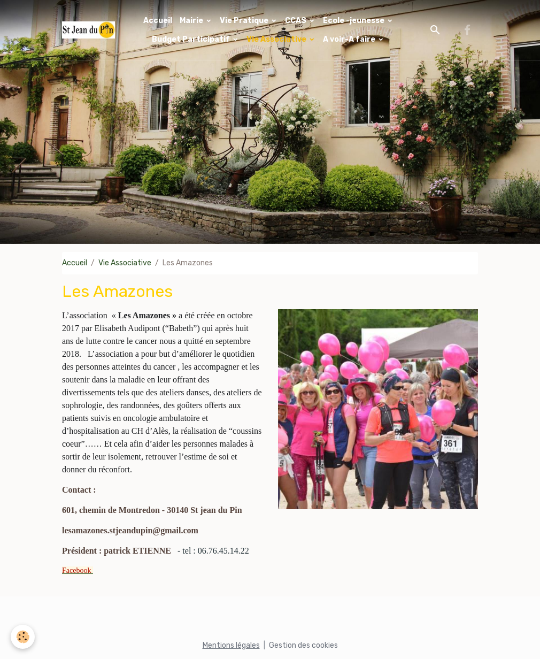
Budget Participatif (192, 39)
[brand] (88, 30)
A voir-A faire (350, 39)
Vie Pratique (245, 20)
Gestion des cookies (303, 645)
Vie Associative (277, 39)
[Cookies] (23, 637)
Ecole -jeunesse (354, 20)
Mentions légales (231, 645)
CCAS (296, 20)
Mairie (192, 20)
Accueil (157, 20)
